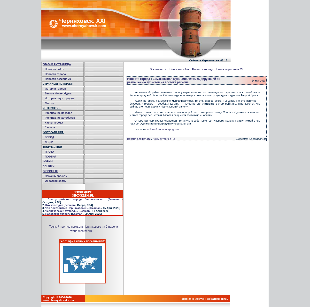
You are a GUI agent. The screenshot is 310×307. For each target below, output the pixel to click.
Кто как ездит (54, 205)
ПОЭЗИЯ (50, 156)
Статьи (49, 103)
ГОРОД (49, 137)
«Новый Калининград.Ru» (163, 129)
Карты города (54, 122)
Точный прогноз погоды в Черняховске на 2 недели (83, 226)
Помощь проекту (56, 175)
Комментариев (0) (164, 138)
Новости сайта (54, 69)
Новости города (55, 74)
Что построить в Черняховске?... (67, 208)
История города (55, 88)
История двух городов (60, 98)
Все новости (158, 69)
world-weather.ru (81, 231)
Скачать (50, 127)
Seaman (113, 199)
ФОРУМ (48, 161)
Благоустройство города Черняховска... (76, 199)
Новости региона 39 (58, 78)
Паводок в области (57, 213)
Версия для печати (139, 138)
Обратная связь (55, 180)
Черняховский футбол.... (61, 210)
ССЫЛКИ (48, 166)
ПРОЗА (49, 151)
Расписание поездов (58, 112)
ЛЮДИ (49, 142)
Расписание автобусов (60, 117)
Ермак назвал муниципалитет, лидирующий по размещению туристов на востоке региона (173, 80)
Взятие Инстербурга (58, 93)
